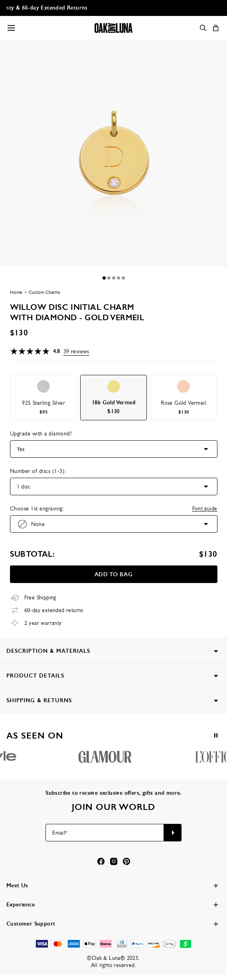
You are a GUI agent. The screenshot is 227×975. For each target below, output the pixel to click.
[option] (43, 397)
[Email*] (104, 832)
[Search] (203, 28)
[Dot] (104, 278)
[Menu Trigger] (11, 28)
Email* (59, 832)
